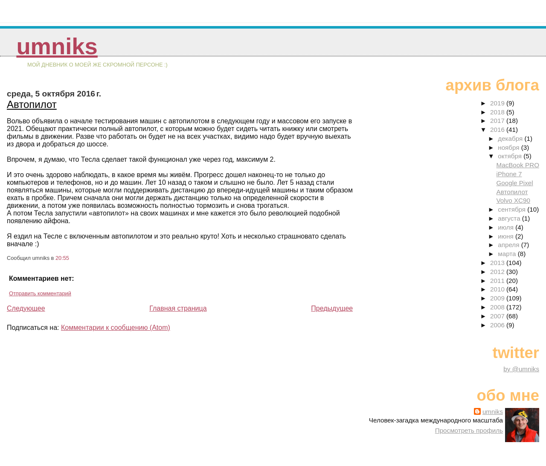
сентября (512, 209)
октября (510, 156)
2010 (498, 289)
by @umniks (521, 369)
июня (506, 236)
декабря (511, 138)
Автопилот (32, 104)
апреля (509, 244)
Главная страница (177, 308)
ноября (509, 147)
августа (510, 218)
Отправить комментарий (40, 293)
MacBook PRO (518, 165)
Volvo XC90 (513, 200)
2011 (498, 280)
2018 (498, 112)
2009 (498, 298)
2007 (498, 316)
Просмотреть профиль (469, 430)
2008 (498, 307)
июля (506, 227)
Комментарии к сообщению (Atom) (115, 327)
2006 (498, 325)
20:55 (62, 258)
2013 (498, 262)
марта (507, 253)
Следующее (26, 308)
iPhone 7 (509, 174)
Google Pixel (515, 182)
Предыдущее (332, 308)
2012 (498, 271)
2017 (498, 120)
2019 (498, 103)
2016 (498, 129)
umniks (56, 46)
